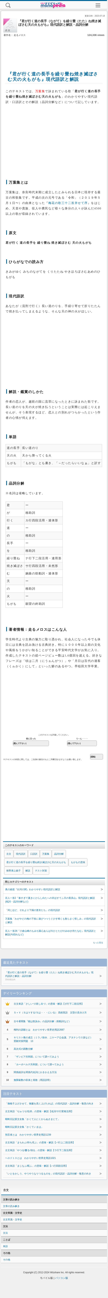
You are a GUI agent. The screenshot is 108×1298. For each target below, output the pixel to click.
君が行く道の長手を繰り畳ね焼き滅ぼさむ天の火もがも (36, 862)
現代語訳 (20, 853)
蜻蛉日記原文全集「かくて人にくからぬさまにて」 (32, 1119)
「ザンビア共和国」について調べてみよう (36, 1056)
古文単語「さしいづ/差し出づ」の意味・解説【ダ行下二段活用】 (49, 1003)
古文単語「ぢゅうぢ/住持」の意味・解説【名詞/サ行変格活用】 (39, 1111)
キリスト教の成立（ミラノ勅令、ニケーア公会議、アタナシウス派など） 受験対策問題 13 (54, 1039)
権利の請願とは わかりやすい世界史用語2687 (39, 1029)
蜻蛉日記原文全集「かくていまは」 (24, 1127)
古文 (8, 853)
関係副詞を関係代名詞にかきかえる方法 (35, 1072)
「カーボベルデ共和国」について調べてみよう (39, 1064)
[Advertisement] (54, 49)
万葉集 (45, 853)
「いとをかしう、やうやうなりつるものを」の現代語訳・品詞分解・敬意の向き (48, 1173)
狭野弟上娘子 (13, 870)
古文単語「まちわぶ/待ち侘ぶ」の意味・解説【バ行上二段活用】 (40, 1142)
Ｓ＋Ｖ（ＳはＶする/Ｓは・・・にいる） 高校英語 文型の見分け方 (50, 1012)
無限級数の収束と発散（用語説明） (33, 1080)
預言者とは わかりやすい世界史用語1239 (28, 1134)
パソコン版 (61, 1277)
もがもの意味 (78, 862)
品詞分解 (59, 853)
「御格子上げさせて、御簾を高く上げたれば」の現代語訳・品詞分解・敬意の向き (49, 1103)
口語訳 (33, 853)
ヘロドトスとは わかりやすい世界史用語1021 (30, 1158)
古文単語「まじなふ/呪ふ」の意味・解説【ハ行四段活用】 (36, 1165)
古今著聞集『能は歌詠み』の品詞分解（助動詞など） (42, 1021)
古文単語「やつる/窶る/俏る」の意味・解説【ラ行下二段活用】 (39, 1150)
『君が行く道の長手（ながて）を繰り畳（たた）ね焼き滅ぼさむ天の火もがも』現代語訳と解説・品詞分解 (50, 976)
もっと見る (98, 943)
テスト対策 (41, 870)
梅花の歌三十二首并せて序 (68, 203)
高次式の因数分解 (23, 1049)
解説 (27, 870)
